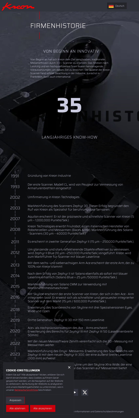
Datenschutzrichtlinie (26, 390)
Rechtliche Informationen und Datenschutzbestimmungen (94, 411)
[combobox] (117, 5)
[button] (69, 367)
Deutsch (116, 6)
